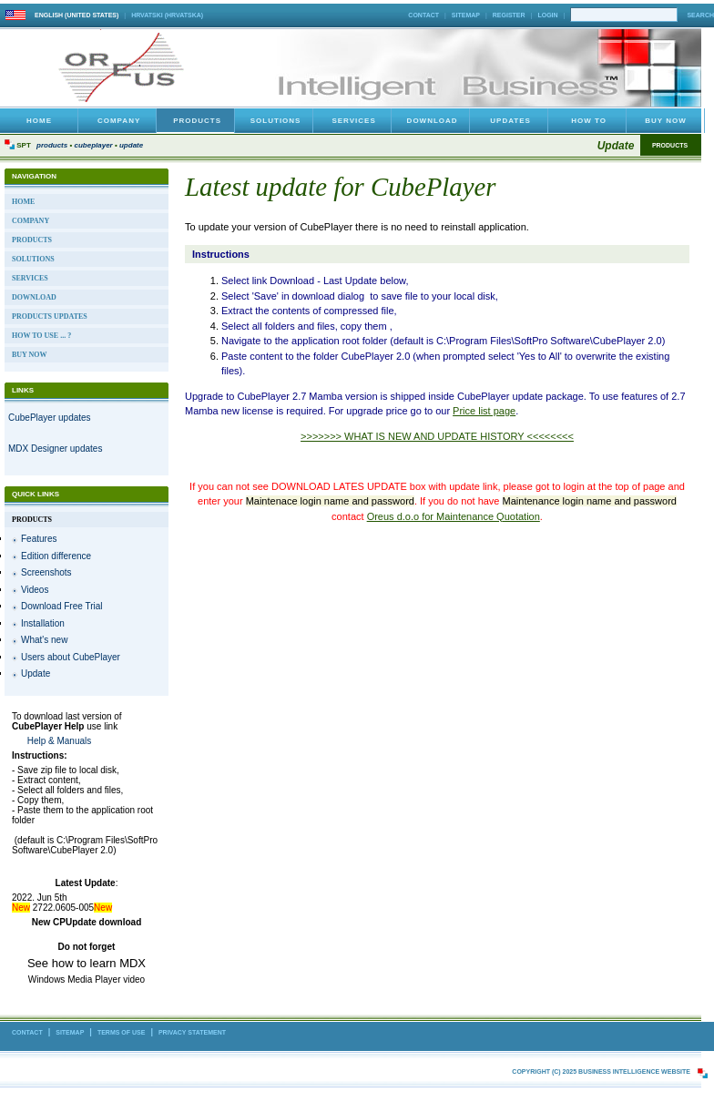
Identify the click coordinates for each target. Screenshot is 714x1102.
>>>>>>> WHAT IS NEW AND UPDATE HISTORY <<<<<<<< (437, 436)
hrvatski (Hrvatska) (167, 15)
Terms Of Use (121, 1032)
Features (38, 539)
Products (51, 145)
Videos (34, 590)
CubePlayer (93, 145)
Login (547, 15)
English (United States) (76, 15)
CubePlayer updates (49, 418)
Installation (43, 623)
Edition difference (56, 556)
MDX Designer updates (55, 449)
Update (131, 145)
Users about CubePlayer (70, 657)
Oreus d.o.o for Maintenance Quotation (453, 516)
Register (509, 15)
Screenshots (46, 572)
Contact (423, 15)
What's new (44, 640)
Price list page (484, 410)
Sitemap (466, 15)
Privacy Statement (192, 1032)
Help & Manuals (59, 741)
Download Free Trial (61, 606)
